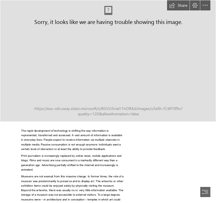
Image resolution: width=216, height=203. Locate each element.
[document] (108, 101)
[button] (178, 5)
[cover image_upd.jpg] (108, 61)
